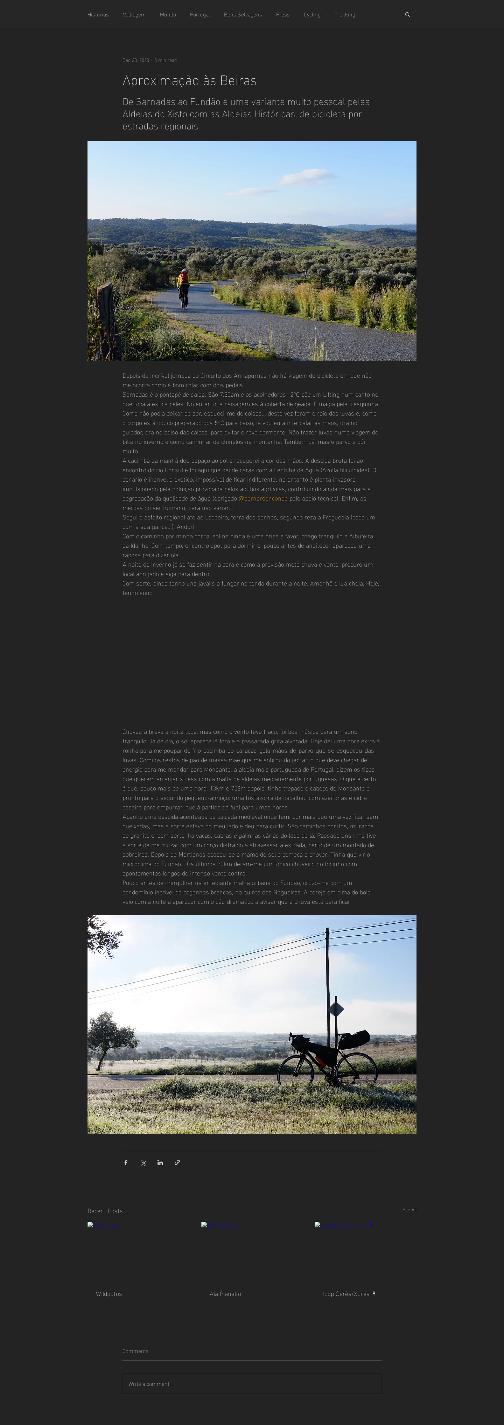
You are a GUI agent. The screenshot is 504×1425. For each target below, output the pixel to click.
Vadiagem (134, 14)
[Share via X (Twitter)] (143, 1162)
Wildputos (109, 1293)
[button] (407, 14)
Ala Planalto (225, 1293)
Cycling (312, 14)
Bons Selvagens (243, 14)
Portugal (200, 14)
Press (283, 14)
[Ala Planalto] (252, 1250)
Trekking (345, 14)
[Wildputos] (138, 1250)
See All (409, 1209)
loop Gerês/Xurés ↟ (350, 1293)
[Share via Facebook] (125, 1162)
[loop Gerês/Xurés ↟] (365, 1250)
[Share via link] (177, 1162)
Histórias (98, 14)
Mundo (168, 14)
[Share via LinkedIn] (160, 1162)
